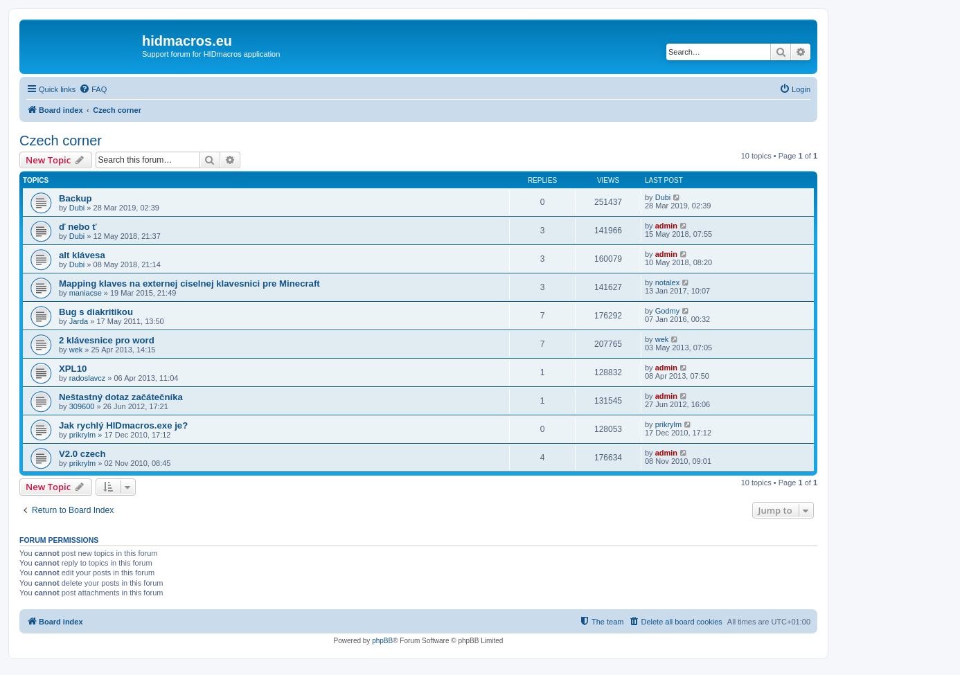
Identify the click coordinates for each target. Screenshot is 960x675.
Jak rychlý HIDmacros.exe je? (123, 425)
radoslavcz (87, 378)
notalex (667, 282)
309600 (82, 406)
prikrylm (82, 435)
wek (76, 349)
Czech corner (60, 140)
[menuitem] (93, 89)
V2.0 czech (82, 454)
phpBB (382, 641)
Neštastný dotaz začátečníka (121, 397)
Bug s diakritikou (96, 312)
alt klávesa (82, 255)
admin (666, 226)
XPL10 (73, 368)
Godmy (667, 311)
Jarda (79, 321)
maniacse (85, 293)
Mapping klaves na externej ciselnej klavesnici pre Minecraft (189, 283)
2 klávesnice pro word (106, 340)
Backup (75, 198)
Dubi (77, 208)
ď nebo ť (78, 227)
